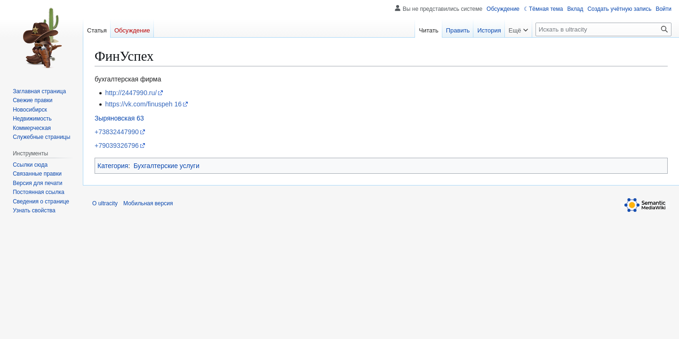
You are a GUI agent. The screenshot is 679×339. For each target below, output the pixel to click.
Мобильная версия (148, 203)
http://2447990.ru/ (131, 93)
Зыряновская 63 (119, 118)
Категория (112, 166)
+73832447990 (117, 132)
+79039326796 (117, 145)
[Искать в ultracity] (603, 29)
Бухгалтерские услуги (167, 166)
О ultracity (105, 203)
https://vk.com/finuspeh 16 (143, 104)
